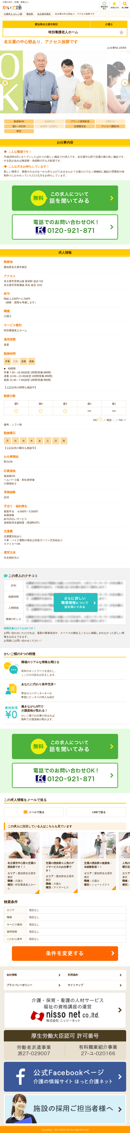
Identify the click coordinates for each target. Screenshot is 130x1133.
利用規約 (73, 974)
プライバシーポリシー (19, 985)
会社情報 (12, 974)
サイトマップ (75, 985)
